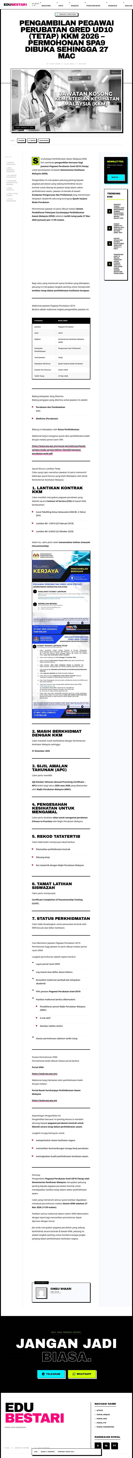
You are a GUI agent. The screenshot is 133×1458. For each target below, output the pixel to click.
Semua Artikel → (55, 1291)
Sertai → (115, 177)
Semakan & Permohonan (67, 14)
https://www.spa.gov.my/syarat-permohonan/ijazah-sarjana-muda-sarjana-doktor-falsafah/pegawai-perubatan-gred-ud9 (59, 449)
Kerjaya (75, 6)
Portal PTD (100, 1423)
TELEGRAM (49, 1373)
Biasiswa (46, 6)
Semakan (112, 6)
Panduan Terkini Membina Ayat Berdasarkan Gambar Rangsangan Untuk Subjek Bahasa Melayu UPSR (119, 211)
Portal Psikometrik (104, 1427)
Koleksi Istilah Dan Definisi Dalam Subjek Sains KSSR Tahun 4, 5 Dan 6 (119, 243)
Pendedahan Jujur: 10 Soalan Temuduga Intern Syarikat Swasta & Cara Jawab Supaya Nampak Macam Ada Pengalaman (119, 263)
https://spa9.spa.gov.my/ (44, 1073)
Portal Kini (101, 1419)
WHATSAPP (83, 1373)
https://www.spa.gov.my (44, 1100)
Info (60, 6)
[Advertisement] (61, 251)
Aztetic (99, 1410)
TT (114, 1446)
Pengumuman (93, 6)
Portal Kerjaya (102, 1414)
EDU (15, 4)
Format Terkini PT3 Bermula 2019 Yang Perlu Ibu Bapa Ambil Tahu (119, 228)
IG (106, 1446)
